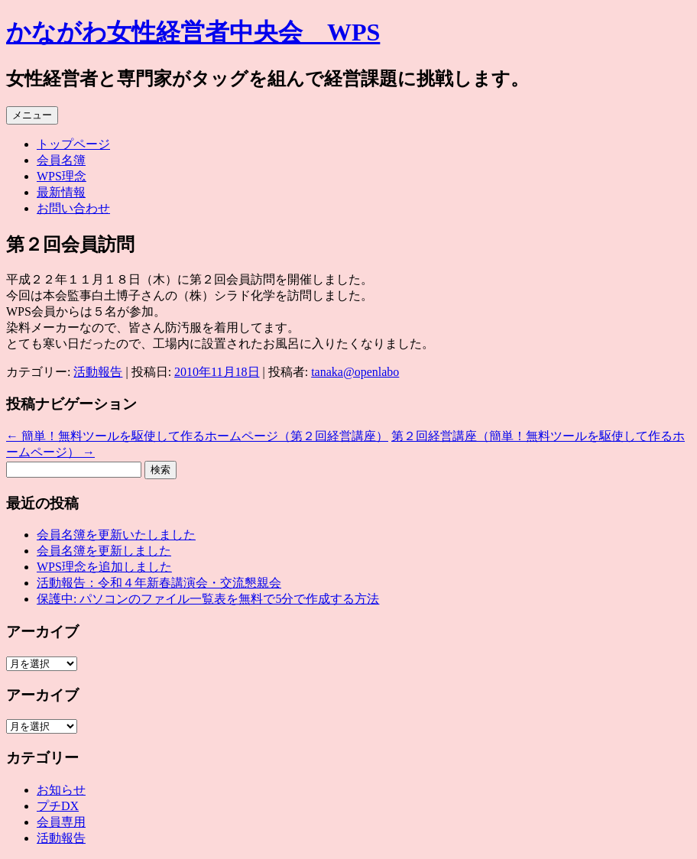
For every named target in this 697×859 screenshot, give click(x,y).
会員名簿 (61, 160)
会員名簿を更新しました (104, 550)
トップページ (73, 144)
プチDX (58, 805)
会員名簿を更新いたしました (116, 534)
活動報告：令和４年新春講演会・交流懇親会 (159, 582)
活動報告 (97, 371)
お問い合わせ (73, 208)
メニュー (32, 115)
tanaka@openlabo (355, 371)
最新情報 (61, 192)
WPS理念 (61, 176)
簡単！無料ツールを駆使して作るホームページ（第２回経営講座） (197, 436)
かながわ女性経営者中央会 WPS (193, 32)
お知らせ (61, 789)
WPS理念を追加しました (104, 566)
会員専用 (61, 821)
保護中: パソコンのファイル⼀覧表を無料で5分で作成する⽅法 (208, 598)
